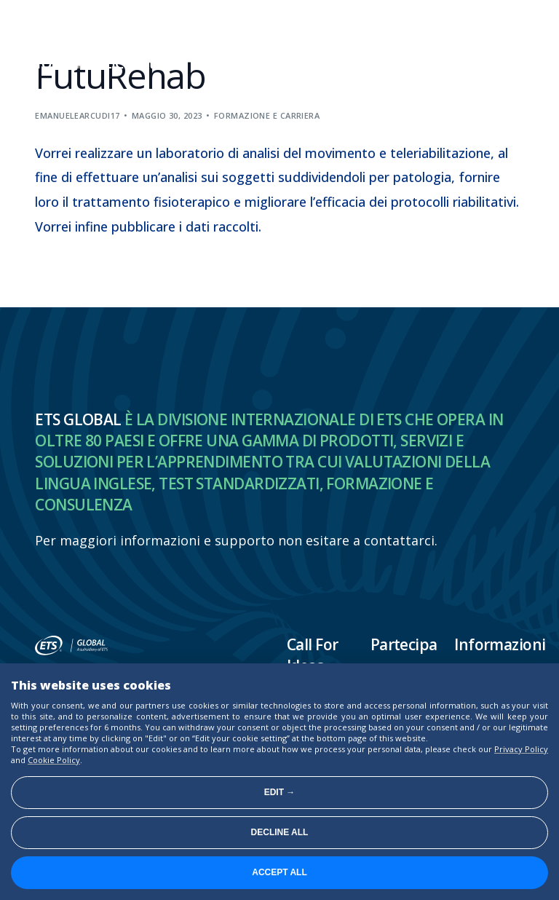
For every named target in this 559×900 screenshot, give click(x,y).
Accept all (279, 872)
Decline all (280, 832)
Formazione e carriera (267, 115)
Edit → (280, 792)
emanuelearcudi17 (77, 115)
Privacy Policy (521, 748)
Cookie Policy (54, 759)
